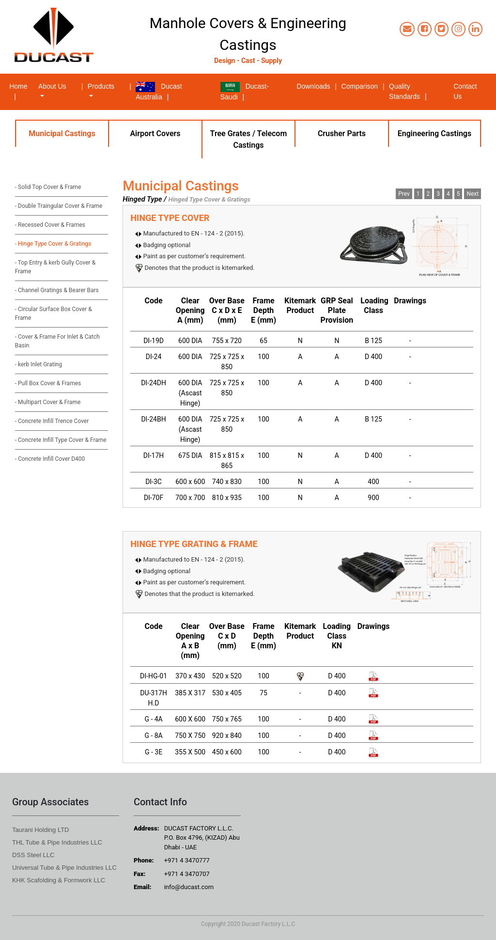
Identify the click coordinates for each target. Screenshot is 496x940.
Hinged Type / (145, 199)
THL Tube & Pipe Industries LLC (57, 842)
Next (472, 193)
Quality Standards (408, 91)
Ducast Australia (159, 91)
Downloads (317, 86)
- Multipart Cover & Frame (48, 402)
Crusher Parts (342, 133)
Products (101, 86)
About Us (52, 86)
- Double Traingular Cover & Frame (59, 206)
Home (23, 90)
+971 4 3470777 (187, 860)
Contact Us (465, 91)
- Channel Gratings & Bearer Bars (57, 290)
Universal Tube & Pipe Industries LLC (64, 867)
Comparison (363, 86)
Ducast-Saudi (244, 91)
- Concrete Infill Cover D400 (50, 458)
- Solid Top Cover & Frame (48, 187)
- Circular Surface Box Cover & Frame (53, 313)
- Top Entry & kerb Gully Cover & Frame (55, 267)
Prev (404, 193)
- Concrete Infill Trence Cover (52, 421)
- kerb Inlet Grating (38, 364)
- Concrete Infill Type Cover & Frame (61, 440)
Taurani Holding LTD (40, 829)
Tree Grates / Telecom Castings (248, 139)
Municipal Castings (62, 133)
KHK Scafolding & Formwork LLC (58, 880)
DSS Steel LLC (33, 855)
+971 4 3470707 (187, 873)
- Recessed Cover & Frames (50, 224)
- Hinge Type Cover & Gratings (53, 243)
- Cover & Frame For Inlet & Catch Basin (57, 341)
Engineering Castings (434, 133)
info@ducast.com (189, 887)
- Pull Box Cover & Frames (48, 383)
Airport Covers (155, 133)
